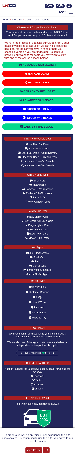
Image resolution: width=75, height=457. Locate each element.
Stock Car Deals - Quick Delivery (37, 153)
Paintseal (37, 307)
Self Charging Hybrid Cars (37, 221)
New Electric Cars (37, 216)
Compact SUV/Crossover (37, 189)
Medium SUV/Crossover (37, 193)
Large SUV (37, 197)
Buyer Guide (37, 287)
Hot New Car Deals (37, 144)
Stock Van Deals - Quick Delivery (37, 157)
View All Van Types (37, 274)
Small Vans (37, 257)
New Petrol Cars (37, 233)
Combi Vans (37, 265)
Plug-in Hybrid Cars (37, 225)
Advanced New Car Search (37, 161)
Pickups (37, 261)
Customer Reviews (37, 292)
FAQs (37, 297)
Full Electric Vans (37, 253)
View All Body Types (37, 201)
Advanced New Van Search (37, 165)
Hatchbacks (37, 184)
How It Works (37, 302)
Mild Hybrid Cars (37, 229)
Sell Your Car (37, 312)
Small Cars (37, 180)
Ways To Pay (37, 317)
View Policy (33, 450)
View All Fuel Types (37, 238)
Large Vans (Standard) (38, 269)
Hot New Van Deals (37, 148)
